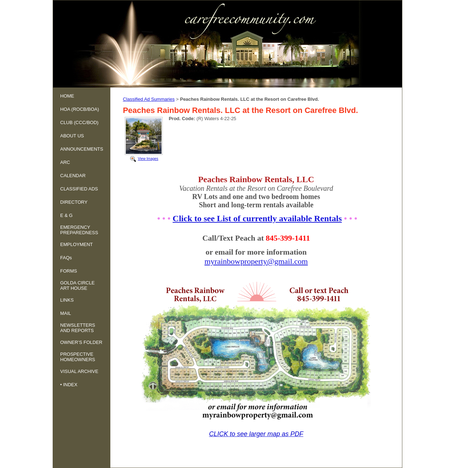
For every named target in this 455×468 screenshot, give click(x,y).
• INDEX (68, 384)
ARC (65, 162)
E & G (66, 215)
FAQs (66, 257)
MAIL (65, 313)
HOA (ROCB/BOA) (79, 109)
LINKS (67, 300)
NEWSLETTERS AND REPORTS (77, 327)
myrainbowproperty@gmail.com (256, 261)
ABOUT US (72, 135)
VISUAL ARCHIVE (79, 371)
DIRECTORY (73, 202)
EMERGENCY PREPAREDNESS (79, 229)
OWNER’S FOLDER (81, 342)
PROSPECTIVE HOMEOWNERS (77, 356)
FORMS (68, 271)
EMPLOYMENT (76, 244)
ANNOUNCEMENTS (81, 149)
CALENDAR (73, 175)
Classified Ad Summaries (149, 99)
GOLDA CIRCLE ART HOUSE (77, 285)
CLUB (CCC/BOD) (79, 122)
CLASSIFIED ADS (79, 189)
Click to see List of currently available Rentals (257, 218)
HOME (67, 96)
